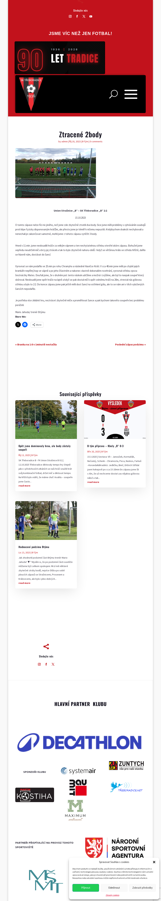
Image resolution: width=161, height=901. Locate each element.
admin (64, 141)
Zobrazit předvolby (142, 887)
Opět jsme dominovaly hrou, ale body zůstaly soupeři (45, 447)
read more (24, 485)
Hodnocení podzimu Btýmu (34, 547)
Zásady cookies (112, 895)
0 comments (96, 141)
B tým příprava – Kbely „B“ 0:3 (105, 446)
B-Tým (85, 141)
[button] (154, 862)
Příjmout (85, 887)
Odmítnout (114, 887)
